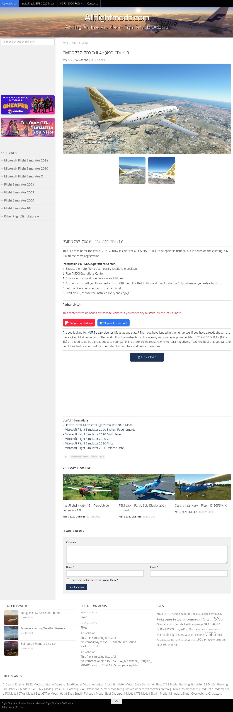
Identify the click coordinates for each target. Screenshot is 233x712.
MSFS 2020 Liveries (78, 43)
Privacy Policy (109, 579)
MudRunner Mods (78, 684)
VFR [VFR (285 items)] (170, 645)
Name (70, 566)
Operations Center (79, 456)
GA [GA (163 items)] (221, 619)
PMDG (94, 456)
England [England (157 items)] (168, 619)
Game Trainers (55, 684)
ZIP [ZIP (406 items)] (176, 645)
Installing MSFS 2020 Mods (36, 3)
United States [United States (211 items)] (215, 639)
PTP (102, 456)
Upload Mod (9, 3)
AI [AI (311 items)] (165, 613)
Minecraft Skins (179, 693)
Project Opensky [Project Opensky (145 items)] (164, 640)
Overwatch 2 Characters (206, 693)
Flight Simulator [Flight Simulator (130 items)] (188, 620)
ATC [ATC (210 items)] (169, 613)
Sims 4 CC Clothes (65, 689)
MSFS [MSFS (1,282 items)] (210, 634)
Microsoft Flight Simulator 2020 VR (87, 439)
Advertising (8, 707)
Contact (20, 707)
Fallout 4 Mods (93, 693)
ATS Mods (141, 693)
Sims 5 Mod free (112, 689)
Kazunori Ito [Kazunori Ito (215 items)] (202, 629)
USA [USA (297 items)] (159, 645)
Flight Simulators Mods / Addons (18, 703)
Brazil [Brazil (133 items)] (198, 614)
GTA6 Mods (26, 693)
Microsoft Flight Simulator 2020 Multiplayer (93, 434)
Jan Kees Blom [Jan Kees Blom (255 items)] (187, 629)
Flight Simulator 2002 (19, 192)
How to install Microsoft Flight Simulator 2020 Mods (98, 425)
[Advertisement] (147, 212)
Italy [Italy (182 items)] (176, 629)
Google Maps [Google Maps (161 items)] (197, 624)
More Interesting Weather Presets (43, 628)
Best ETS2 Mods (166, 684)
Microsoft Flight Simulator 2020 (26, 168)
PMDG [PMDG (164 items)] (219, 635)
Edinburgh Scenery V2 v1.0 (38, 643)
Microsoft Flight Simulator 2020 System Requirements (100, 429)
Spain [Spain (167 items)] (183, 640)
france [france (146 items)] (198, 619)
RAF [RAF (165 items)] (173, 640)
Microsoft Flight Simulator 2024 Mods (54, 703)
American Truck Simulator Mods (112, 684)
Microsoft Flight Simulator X (23, 176)
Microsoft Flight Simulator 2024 (26, 160)
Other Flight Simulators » (21, 216)
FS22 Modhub (35, 684)
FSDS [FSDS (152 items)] (208, 619)
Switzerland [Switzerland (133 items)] (191, 640)
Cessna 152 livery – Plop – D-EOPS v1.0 (201, 505)
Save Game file (144, 684)
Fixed (84, 617)
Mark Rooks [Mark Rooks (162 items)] (214, 629)
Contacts (89, 3)
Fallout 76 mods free (185, 689)
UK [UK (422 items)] (199, 639)
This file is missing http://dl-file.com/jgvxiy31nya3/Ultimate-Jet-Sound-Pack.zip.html (109, 642)
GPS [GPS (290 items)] (206, 624)
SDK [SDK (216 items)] (178, 639)
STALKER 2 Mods (40, 689)
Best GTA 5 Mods (47, 693)
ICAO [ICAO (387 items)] (213, 624)
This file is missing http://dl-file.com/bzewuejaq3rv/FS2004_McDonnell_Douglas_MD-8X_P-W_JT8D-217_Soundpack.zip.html (116, 661)
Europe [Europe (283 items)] (177, 619)
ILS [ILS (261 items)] (218, 624)
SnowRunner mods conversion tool (147, 689)
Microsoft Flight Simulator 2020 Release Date (94, 448)
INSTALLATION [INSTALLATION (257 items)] (165, 629)
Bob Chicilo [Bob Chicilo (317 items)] (188, 613)
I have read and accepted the (92, 579)
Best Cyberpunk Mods (119, 693)
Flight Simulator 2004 (19, 184)
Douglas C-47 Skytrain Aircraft (40, 612)
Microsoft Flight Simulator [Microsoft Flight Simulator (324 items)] (173, 634)
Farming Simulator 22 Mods (197, 684)
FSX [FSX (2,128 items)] (215, 618)
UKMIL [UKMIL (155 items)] (205, 640)
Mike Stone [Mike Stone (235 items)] (197, 634)
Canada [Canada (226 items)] (204, 613)
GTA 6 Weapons (89, 689)
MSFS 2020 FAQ (67, 3)
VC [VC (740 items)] (165, 644)
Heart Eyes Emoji (71, 693)
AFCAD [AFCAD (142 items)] (160, 614)
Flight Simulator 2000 (19, 200)
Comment (71, 542)
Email (154, 566)
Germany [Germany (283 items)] (162, 624)
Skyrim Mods (159, 693)
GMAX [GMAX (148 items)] (171, 624)
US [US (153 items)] (224, 640)
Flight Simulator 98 (17, 208)
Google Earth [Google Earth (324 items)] (182, 624)
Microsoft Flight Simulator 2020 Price (89, 443)
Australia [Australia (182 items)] (176, 613)
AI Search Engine (13, 684)
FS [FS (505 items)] (203, 619)
